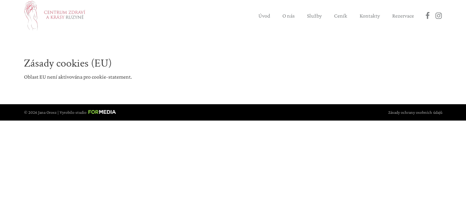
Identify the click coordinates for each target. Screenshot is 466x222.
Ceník (340, 16)
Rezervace (403, 16)
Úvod (264, 16)
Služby (314, 16)
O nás (288, 16)
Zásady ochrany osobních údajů (415, 112)
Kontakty (370, 16)
